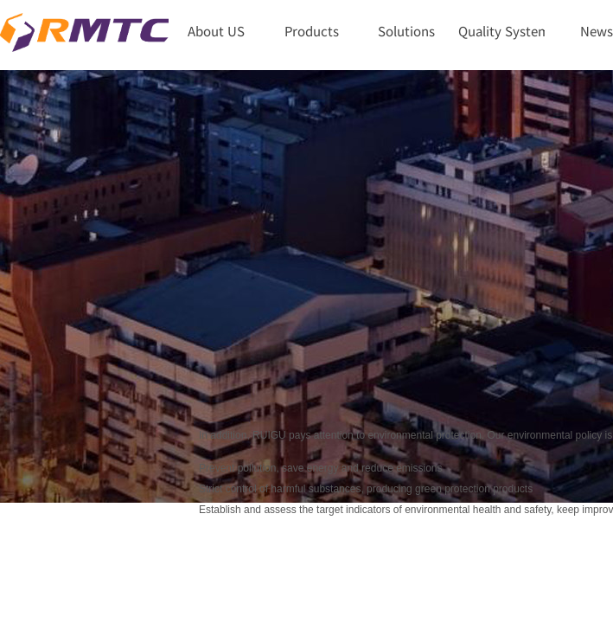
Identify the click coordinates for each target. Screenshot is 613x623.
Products (311, 31)
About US (216, 31)
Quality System (501, 31)
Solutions (406, 31)
